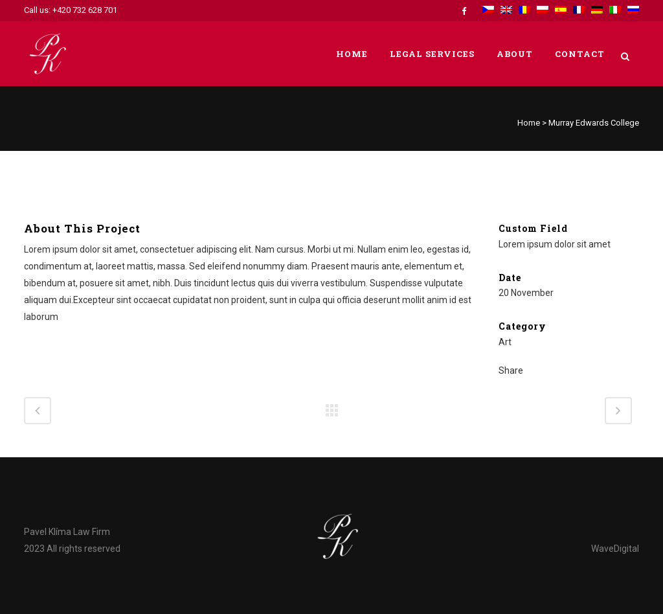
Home (528, 123)
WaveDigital (615, 548)
